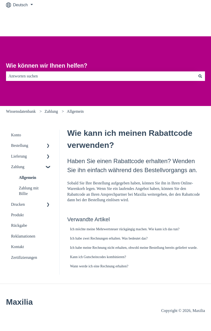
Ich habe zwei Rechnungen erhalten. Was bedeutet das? (109, 238)
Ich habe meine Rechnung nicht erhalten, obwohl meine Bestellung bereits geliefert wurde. (133, 248)
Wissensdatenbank (21, 111)
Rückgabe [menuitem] (19, 225)
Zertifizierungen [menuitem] (24, 257)
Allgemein (75, 111)
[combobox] (100, 76)
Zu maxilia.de (188, 23)
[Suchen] (200, 76)
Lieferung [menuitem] (19, 156)
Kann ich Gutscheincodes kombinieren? (98, 257)
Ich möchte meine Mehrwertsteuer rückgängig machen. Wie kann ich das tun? (124, 229)
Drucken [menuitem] (18, 204)
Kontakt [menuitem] (17, 247)
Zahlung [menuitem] (17, 167)
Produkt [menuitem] (17, 215)
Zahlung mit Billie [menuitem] (29, 191)
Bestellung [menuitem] (19, 145)
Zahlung (51, 111)
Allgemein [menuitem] (27, 177)
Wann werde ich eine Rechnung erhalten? (99, 266)
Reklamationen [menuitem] (23, 236)
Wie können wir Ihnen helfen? (46, 65)
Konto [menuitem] (16, 135)
